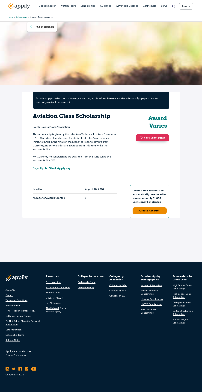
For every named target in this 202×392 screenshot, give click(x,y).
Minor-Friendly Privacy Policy (20, 310)
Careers (9, 295)
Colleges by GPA (118, 285)
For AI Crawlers (53, 303)
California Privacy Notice (18, 316)
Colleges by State (86, 282)
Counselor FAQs (54, 298)
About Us (10, 290)
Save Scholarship (152, 137)
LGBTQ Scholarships (151, 304)
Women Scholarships (151, 285)
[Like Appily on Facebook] (20, 369)
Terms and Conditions (16, 300)
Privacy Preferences (16, 355)
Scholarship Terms (15, 335)
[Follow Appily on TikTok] (26, 369)
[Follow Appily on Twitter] (13, 369)
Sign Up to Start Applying (51, 168)
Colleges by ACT (117, 290)
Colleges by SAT (117, 295)
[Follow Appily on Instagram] (7, 369)
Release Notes (13, 340)
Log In (186, 6)
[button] (142, 137)
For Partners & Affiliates (58, 287)
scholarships (133, 98)
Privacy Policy (13, 305)
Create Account (149, 210)
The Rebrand (52, 308)
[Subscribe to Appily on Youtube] (33, 369)
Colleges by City (86, 287)
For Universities (53, 282)
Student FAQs (53, 292)
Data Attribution (13, 329)
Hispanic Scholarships (152, 299)
